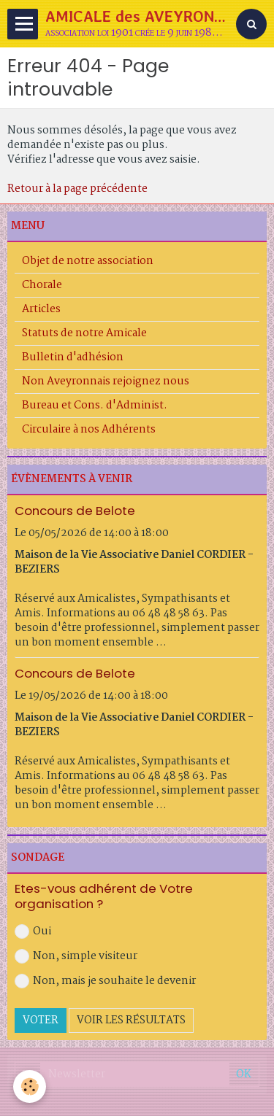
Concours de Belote (75, 510)
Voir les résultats (131, 1020)
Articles (41, 309)
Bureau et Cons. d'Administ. (94, 405)
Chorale (42, 285)
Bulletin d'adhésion (72, 357)
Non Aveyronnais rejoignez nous (105, 381)
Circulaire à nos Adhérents (89, 429)
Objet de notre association (87, 261)
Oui (33, 931)
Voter (40, 1020)
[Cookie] (29, 1086)
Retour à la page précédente (77, 189)
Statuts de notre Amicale (84, 333)
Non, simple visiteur (76, 956)
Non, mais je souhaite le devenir (105, 981)
